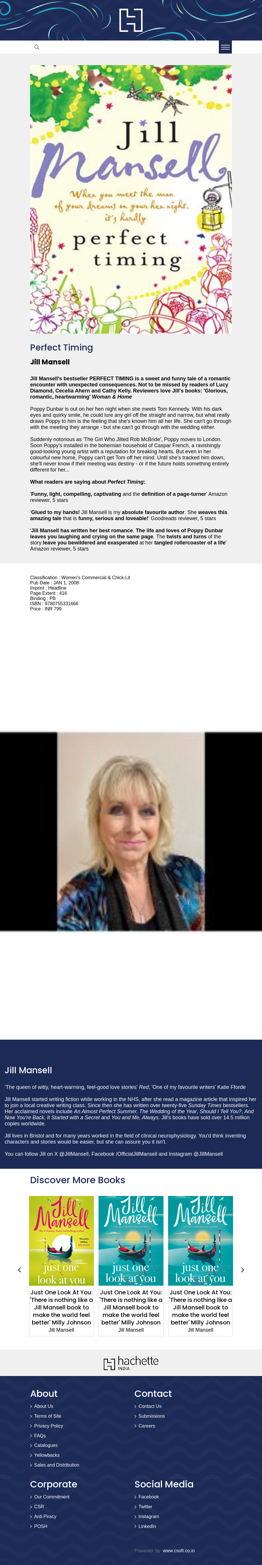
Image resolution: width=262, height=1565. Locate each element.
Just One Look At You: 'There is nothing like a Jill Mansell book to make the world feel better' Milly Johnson (61, 1307)
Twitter (145, 1506)
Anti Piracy (45, 1516)
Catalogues (46, 1445)
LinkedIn (147, 1526)
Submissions (152, 1416)
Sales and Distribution (56, 1465)
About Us (43, 1406)
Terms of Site (47, 1416)
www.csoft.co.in (179, 1550)
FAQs (40, 1435)
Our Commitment (52, 1496)
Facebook (149, 1496)
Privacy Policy (48, 1425)
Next (242, 1269)
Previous (19, 1269)
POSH (40, 1526)
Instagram (149, 1516)
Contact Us (150, 1406)
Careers (147, 1425)
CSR (39, 1506)
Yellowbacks (46, 1455)
